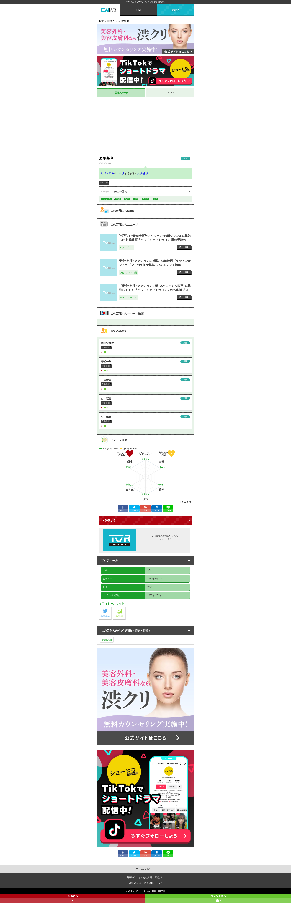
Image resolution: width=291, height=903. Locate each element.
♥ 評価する (109, 520)
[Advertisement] (145, 127)
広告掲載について (153, 883)
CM (138, 9)
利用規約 (131, 877)
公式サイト (125, 608)
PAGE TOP (145, 869)
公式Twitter (111, 608)
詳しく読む (184, 247)
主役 (121, 173)
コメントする (218, 899)
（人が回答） (115, 191)
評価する (73, 899)
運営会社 (159, 877)
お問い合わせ (134, 883)
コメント (169, 92)
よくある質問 (145, 877)
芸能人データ (121, 92)
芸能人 (175, 9)
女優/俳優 (142, 173)
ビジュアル (107, 173)
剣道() (107, 640)
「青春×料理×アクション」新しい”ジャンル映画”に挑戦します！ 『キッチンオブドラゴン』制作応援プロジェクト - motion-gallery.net (155, 290)
